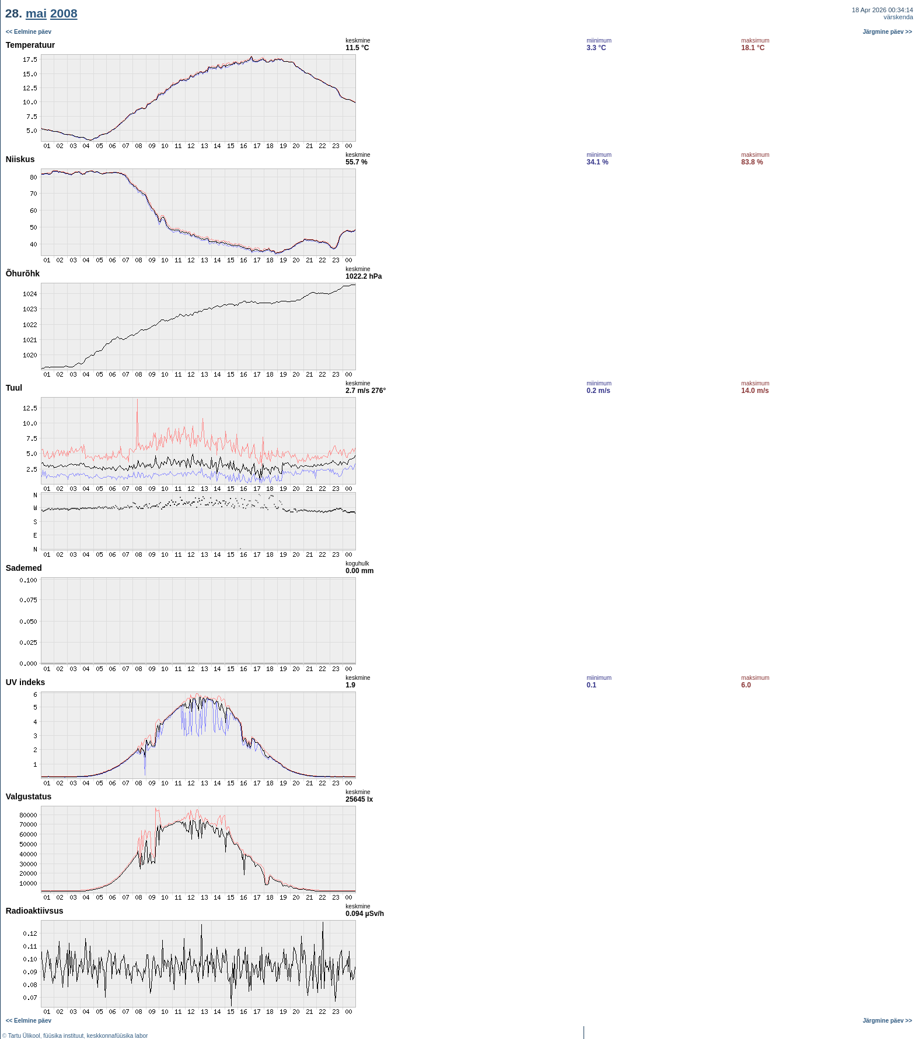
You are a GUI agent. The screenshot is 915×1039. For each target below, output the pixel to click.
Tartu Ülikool (24, 1036)
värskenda (898, 16)
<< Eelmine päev (28, 32)
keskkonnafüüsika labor (117, 1036)
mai (36, 13)
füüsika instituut (63, 1036)
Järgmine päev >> (888, 32)
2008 (64, 13)
